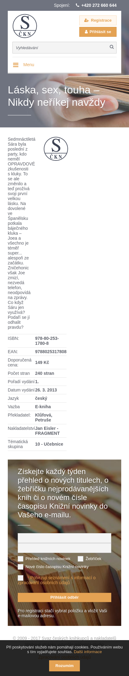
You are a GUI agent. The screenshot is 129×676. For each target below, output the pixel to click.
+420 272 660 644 (99, 5)
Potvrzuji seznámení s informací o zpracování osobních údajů (57, 580)
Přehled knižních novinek (48, 558)
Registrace (101, 20)
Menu (28, 64)
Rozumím (64, 665)
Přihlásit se (100, 31)
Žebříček (93, 558)
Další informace (88, 651)
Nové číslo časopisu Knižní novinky (57, 566)
